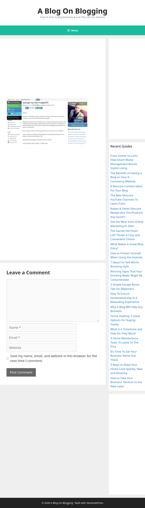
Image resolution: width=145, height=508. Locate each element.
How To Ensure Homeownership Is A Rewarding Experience (124, 298)
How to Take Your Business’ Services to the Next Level (126, 382)
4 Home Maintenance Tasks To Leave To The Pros (124, 342)
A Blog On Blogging (72, 11)
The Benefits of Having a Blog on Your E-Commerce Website (126, 177)
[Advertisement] (52, 74)
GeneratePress (94, 502)
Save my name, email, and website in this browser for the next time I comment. (53, 358)
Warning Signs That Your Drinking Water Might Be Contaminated (126, 275)
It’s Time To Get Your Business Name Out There (123, 356)
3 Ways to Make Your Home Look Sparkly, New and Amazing (126, 369)
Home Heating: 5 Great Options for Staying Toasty (125, 320)
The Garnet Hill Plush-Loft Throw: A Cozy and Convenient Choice (125, 235)
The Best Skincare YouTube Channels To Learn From (124, 199)
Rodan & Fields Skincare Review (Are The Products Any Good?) (126, 213)
